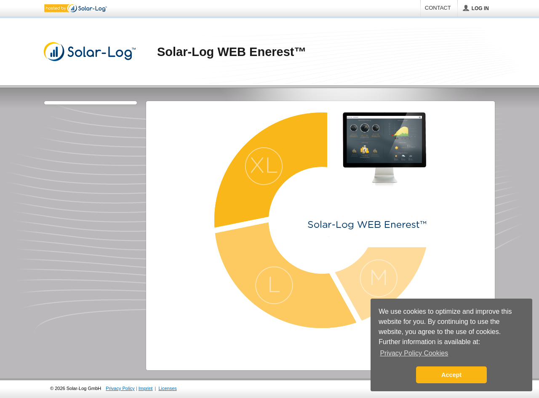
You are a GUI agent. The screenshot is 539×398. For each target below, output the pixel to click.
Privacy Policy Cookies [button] (414, 353)
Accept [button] (451, 374)
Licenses (167, 388)
